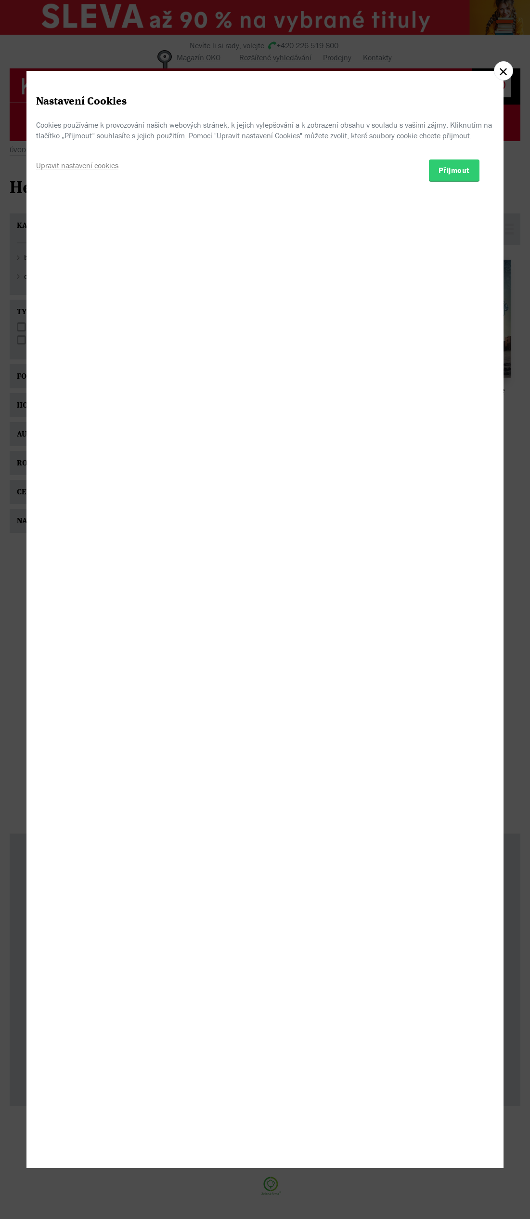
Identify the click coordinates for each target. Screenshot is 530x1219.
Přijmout (454, 658)
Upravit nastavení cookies (77, 653)
